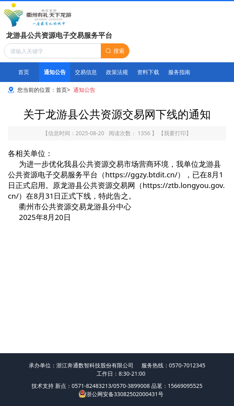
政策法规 (117, 72)
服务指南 (179, 72)
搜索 (118, 50)
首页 (23, 72)
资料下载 (148, 72)
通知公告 (55, 72)
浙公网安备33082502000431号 (120, 394)
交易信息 (86, 72)
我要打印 (175, 133)
